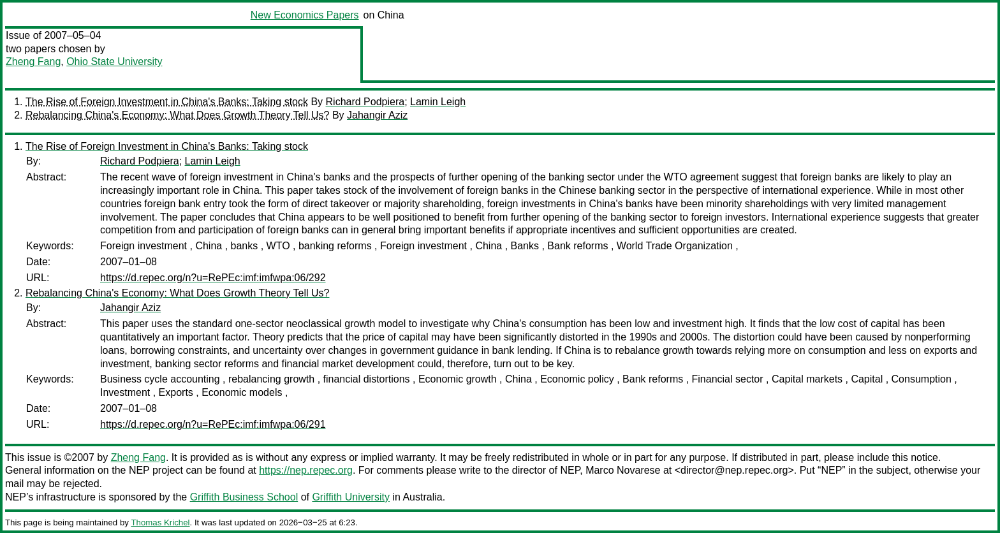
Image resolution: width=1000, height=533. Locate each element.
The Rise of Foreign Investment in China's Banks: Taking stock (167, 101)
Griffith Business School (244, 497)
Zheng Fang (33, 61)
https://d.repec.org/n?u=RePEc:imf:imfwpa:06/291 (213, 424)
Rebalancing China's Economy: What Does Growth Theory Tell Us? (177, 115)
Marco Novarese (622, 470)
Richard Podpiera (365, 101)
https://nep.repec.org (306, 470)
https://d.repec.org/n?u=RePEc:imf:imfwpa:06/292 (213, 277)
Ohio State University (114, 61)
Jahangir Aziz (377, 115)
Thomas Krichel (160, 522)
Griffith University (351, 497)
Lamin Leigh (438, 101)
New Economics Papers (305, 15)
